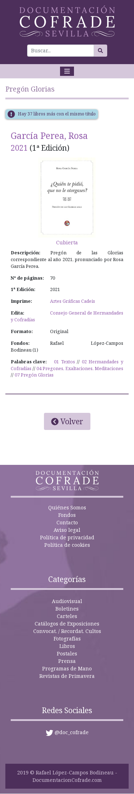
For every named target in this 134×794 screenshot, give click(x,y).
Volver (67, 421)
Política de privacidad (67, 537)
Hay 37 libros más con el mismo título (57, 114)
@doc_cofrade (72, 732)
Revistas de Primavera (67, 676)
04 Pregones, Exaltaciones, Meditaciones (79, 368)
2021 (19, 148)
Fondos (67, 515)
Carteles (67, 616)
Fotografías (67, 638)
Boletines (67, 608)
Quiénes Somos (67, 507)
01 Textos (64, 362)
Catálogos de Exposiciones (67, 623)
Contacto (67, 522)
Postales (67, 653)
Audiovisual (67, 601)
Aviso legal (67, 529)
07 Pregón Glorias (34, 375)
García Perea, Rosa (49, 135)
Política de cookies (67, 544)
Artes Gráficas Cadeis (72, 301)
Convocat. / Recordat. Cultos (67, 631)
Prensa (67, 661)
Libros (67, 646)
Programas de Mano (67, 668)
